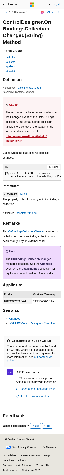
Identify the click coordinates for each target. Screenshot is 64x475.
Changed (46, 263)
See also (10, 71)
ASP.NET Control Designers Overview (32, 323)
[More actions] (58, 12)
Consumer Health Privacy (16, 465)
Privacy (22, 460)
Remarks (10, 62)
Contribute (8, 460)
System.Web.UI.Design (30, 87)
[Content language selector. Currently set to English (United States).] (19, 439)
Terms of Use (43, 465)
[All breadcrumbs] (6, 12)
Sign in (57, 4)
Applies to (10, 66)
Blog (46, 455)
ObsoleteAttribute (26, 213)
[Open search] (49, 5)
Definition (10, 57)
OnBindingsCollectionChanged (26, 231)
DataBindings (30, 268)
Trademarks (9, 470)
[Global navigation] (3, 5)
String (23, 193)
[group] (32, 175)
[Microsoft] (32, 4)
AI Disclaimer (10, 455)
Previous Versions (30, 455)
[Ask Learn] (42, 12)
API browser (18, 12)
